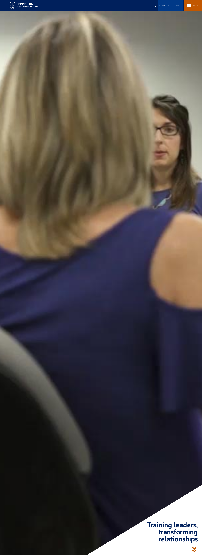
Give (177, 5)
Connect (164, 5)
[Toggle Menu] (193, 5)
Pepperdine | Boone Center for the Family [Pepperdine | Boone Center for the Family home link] (23, 4)
